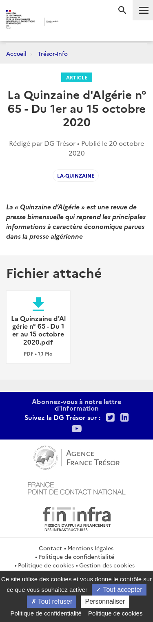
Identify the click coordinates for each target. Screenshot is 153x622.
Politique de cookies (46, 565)
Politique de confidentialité (76, 556)
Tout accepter (119, 589)
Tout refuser (52, 601)
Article (76, 77)
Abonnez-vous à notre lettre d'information (76, 404)
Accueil (16, 53)
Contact (50, 548)
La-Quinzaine (75, 175)
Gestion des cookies (107, 565)
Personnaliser (105, 601)
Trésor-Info (53, 53)
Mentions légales (90, 548)
